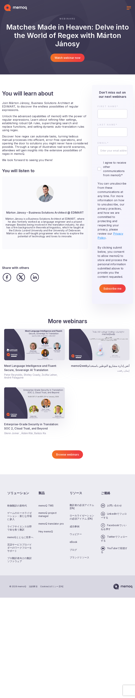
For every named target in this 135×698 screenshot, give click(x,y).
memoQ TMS (46, 505)
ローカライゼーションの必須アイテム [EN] (82, 517)
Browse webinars (67, 454)
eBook (73, 541)
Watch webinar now (67, 57)
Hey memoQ (45, 531)
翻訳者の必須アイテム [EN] (82, 507)
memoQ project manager (47, 514)
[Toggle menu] (129, 8)
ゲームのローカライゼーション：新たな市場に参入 (19, 516)
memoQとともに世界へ (20, 537)
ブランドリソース (79, 557)
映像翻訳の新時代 (17, 505)
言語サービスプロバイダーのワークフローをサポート (19, 547)
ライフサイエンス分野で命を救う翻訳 (19, 528)
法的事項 (33, 586)
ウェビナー (76, 534)
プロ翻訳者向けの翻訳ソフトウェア (19, 560)
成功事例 (75, 526)
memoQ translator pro (51, 523)
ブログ (73, 549)
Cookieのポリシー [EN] (51, 586)
